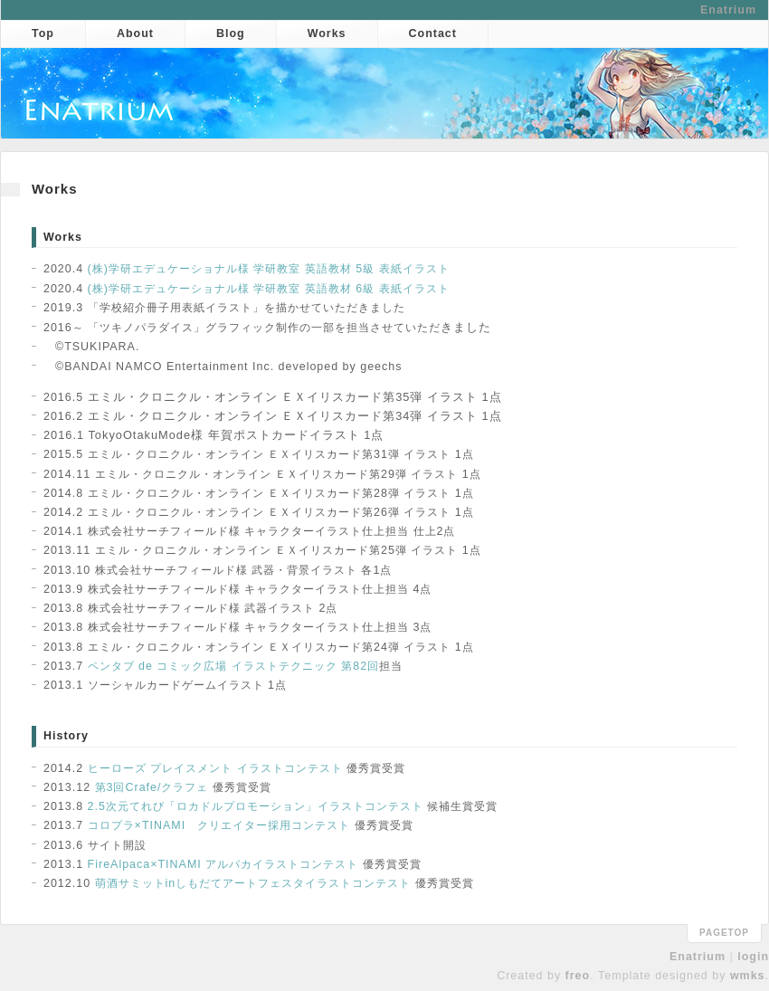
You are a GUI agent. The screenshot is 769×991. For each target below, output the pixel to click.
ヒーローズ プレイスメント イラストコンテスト (215, 768)
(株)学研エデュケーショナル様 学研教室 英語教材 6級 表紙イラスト (269, 288)
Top (43, 33)
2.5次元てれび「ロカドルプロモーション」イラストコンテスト (255, 806)
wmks (747, 975)
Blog (230, 33)
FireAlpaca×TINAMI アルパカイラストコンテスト (223, 864)
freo (578, 975)
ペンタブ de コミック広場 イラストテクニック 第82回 (234, 666)
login (753, 956)
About (135, 33)
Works (327, 33)
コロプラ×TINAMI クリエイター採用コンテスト (219, 825)
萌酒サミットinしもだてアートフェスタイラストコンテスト (253, 883)
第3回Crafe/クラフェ (152, 787)
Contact (433, 33)
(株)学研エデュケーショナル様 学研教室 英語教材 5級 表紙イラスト (269, 268)
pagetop (724, 933)
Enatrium (728, 10)
